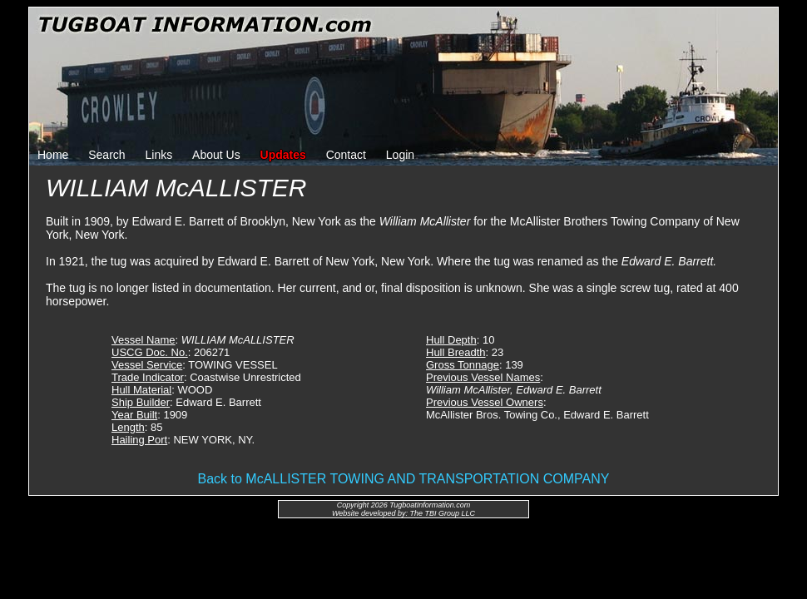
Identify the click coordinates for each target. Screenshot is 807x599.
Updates (283, 154)
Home (52, 154)
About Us (216, 154)
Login (400, 154)
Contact (346, 154)
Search (106, 154)
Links (159, 154)
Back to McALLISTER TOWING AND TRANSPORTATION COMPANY (404, 479)
